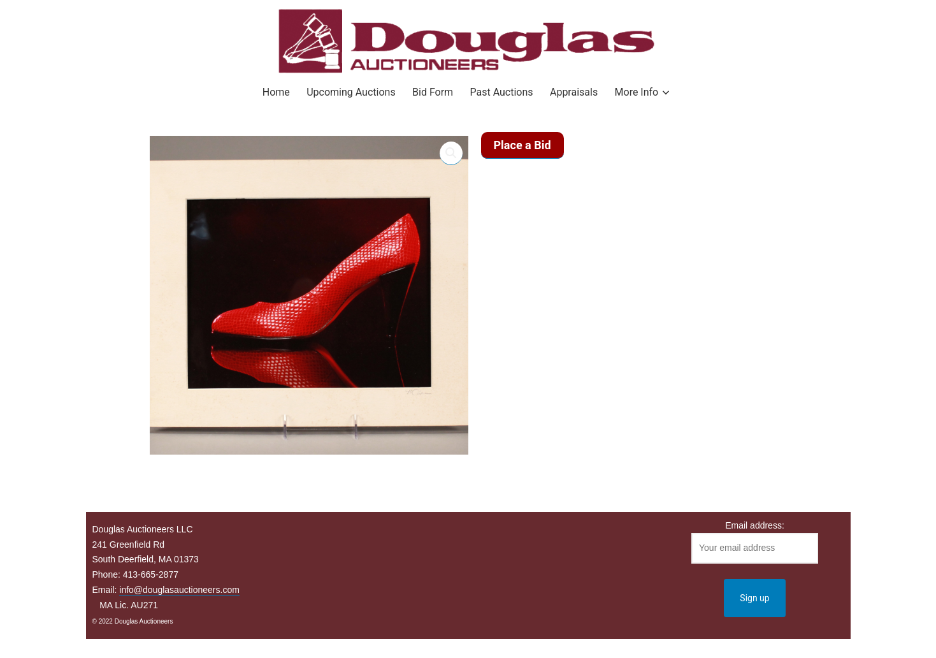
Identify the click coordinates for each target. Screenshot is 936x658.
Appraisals (574, 92)
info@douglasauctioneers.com (179, 590)
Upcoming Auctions (350, 92)
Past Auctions (501, 92)
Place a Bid (522, 145)
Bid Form (432, 92)
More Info (637, 92)
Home (276, 92)
